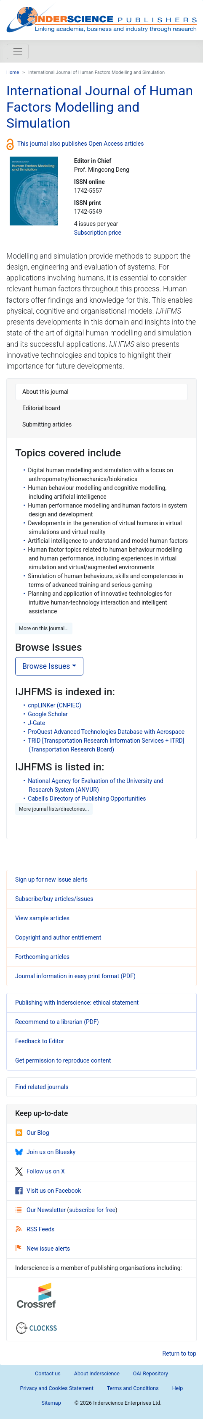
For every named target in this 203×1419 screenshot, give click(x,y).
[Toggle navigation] (18, 51)
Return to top (180, 1353)
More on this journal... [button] (44, 628)
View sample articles (42, 918)
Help (177, 1388)
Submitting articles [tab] (47, 424)
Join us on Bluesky (45, 1152)
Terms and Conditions (133, 1388)
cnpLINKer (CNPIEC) (54, 705)
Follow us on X (40, 1171)
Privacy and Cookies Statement (56, 1388)
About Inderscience (97, 1373)
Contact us (48, 1373)
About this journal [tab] (45, 391)
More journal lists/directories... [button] (54, 809)
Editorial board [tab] (41, 408)
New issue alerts (43, 1248)
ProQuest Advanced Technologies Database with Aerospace (106, 731)
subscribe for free (92, 1210)
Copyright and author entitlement (58, 937)
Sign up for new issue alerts (51, 879)
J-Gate (36, 723)
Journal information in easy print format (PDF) (75, 976)
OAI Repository (150, 1373)
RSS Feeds (35, 1229)
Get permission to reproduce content (63, 1060)
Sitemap (51, 1403)
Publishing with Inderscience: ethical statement (77, 1002)
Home (12, 72)
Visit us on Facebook (48, 1190)
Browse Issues (46, 666)
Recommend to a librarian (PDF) (57, 1021)
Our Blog (32, 1132)
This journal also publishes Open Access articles (80, 143)
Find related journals (41, 1087)
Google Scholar (48, 714)
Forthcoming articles (42, 956)
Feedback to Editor (39, 1041)
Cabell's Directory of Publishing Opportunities (87, 798)
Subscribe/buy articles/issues (54, 898)
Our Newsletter (41, 1210)
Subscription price (97, 232)
